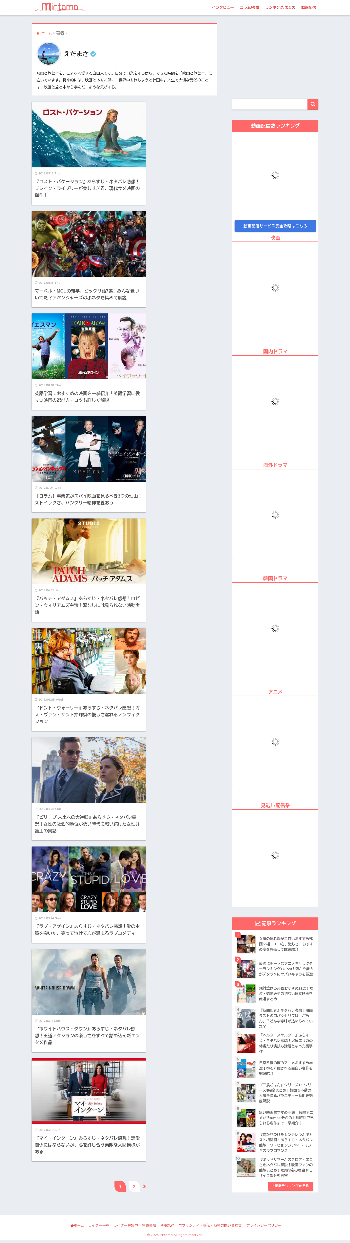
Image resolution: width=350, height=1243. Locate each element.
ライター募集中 (125, 1229)
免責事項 (149, 1229)
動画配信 (308, 7)
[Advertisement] (275, 57)
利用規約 (167, 1229)
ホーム (77, 1229)
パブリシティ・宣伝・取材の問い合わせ (210, 1229)
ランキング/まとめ (280, 7)
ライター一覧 (98, 1229)
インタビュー (223, 7)
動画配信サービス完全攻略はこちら (275, 226)
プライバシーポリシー (263, 1229)
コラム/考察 (249, 7)
